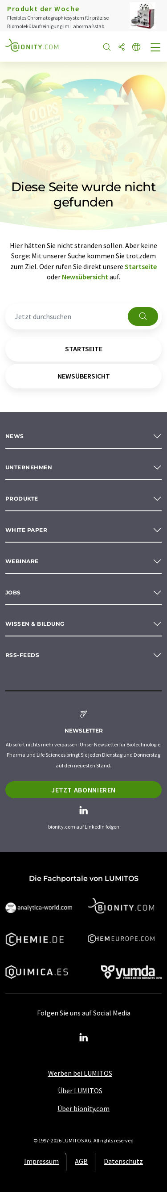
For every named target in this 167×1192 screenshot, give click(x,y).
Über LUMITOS (80, 1090)
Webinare (22, 561)
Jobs (13, 592)
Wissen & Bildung (35, 623)
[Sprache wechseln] (136, 47)
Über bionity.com (83, 1108)
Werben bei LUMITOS (80, 1073)
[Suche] (107, 47)
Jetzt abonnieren (83, 789)
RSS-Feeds (22, 655)
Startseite (141, 266)
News (14, 436)
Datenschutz (123, 1161)
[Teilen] (121, 47)
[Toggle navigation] (156, 48)
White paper (26, 530)
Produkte (21, 498)
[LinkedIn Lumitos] (83, 1037)
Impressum (41, 1161)
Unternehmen (28, 467)
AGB (81, 1161)
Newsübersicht (85, 276)
